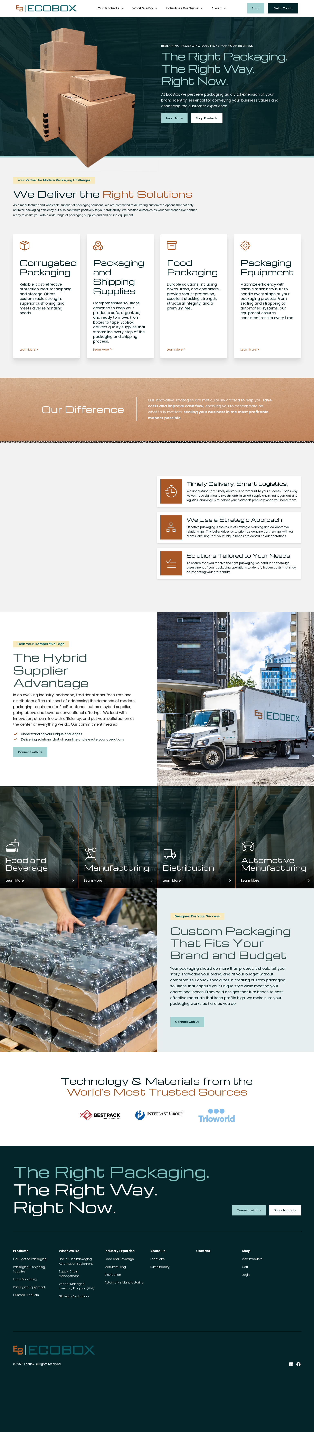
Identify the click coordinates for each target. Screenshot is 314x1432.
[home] (46, 8)
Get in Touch (283, 8)
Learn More (174, 118)
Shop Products (207, 118)
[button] (110, 8)
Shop (255, 8)
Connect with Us (30, 752)
